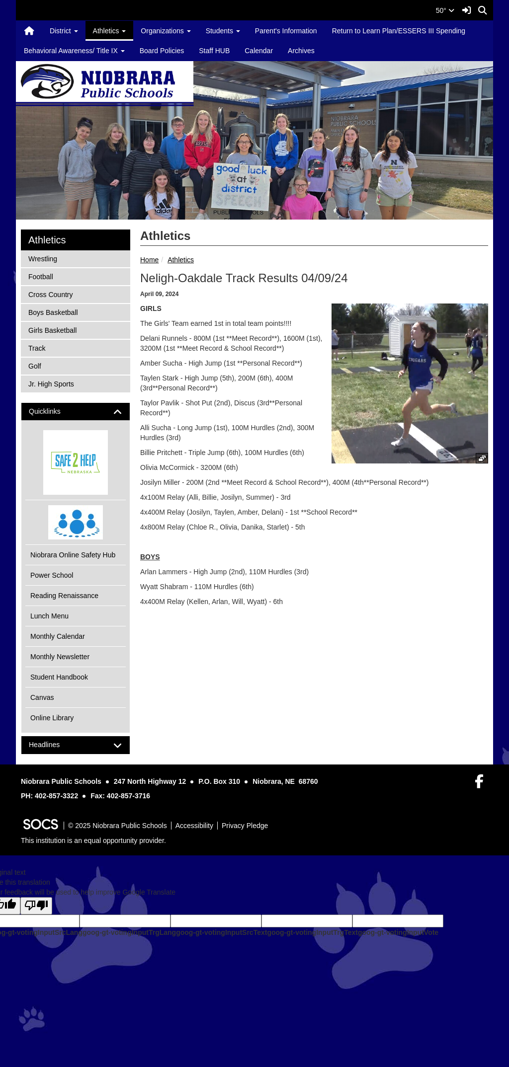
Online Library (52, 718)
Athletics (181, 260)
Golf (41, 365)
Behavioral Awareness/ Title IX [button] (74, 51)
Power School (51, 575)
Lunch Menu (49, 616)
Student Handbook (59, 677)
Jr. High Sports (51, 383)
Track (41, 347)
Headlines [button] (53, 745)
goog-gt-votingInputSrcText (221, 932)
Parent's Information (286, 31)
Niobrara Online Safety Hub (72, 555)
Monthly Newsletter (59, 657)
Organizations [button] (165, 31)
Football (41, 276)
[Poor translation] (36, 906)
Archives (301, 51)
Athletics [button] (109, 31)
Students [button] (223, 31)
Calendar (259, 51)
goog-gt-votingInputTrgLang (129, 932)
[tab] (75, 411)
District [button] (64, 31)
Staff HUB (214, 51)
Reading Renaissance (64, 596)
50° (445, 10)
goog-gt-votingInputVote (398, 932)
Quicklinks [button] (53, 411)
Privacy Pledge (245, 826)
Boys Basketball (53, 311)
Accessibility (194, 826)
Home (149, 260)
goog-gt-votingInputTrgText (312, 932)
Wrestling (42, 258)
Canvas (42, 697)
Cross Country (50, 294)
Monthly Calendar (57, 636)
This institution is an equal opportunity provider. (93, 840)
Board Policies (162, 51)
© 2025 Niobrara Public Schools (117, 826)
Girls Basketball (52, 329)
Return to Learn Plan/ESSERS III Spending (399, 31)
